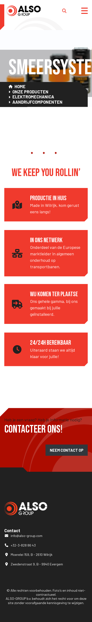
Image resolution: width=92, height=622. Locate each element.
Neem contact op (66, 450)
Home (20, 86)
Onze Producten (30, 91)
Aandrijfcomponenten (37, 102)
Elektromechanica (33, 96)
